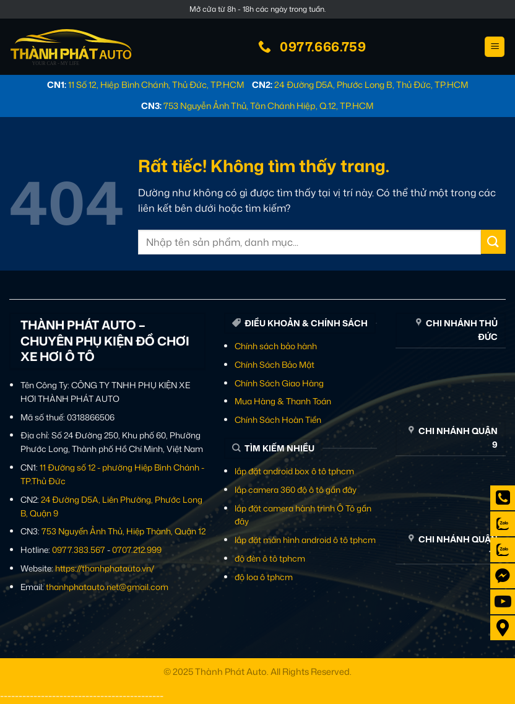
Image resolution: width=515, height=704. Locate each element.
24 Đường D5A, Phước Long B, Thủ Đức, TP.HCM (371, 84)
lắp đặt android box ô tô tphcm (294, 471)
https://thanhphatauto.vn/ (104, 568)
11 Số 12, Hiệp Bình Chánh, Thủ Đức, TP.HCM (156, 84)
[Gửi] (493, 242)
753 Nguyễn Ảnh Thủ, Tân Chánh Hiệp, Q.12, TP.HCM (268, 105)
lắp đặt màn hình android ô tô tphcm (305, 539)
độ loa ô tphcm (264, 577)
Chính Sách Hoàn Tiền (278, 419)
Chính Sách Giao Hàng (279, 383)
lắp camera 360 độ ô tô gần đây (296, 489)
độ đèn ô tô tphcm (270, 558)
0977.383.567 (78, 549)
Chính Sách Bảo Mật (274, 364)
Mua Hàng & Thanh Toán (283, 401)
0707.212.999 (137, 549)
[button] (494, 47)
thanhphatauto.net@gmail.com (107, 587)
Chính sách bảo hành (276, 346)
